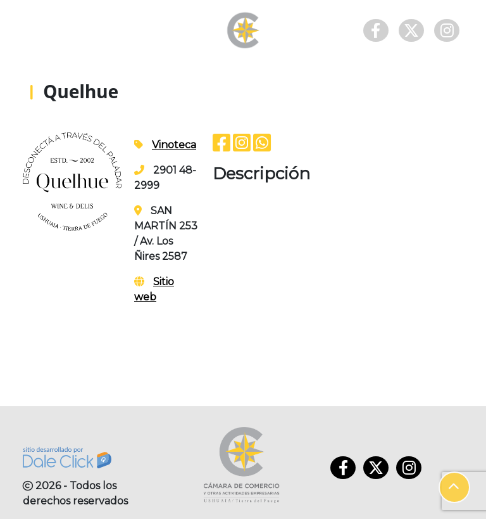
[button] (454, 487)
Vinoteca (174, 145)
